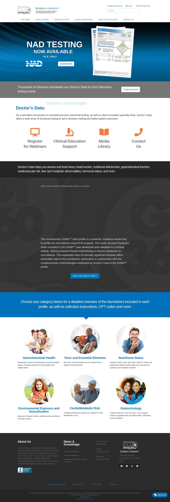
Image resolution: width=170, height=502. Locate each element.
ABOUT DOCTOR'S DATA (107, 19)
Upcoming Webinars (71, 455)
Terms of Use (97, 484)
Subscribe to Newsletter (56, 484)
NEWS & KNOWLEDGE (84, 19)
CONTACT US (128, 19)
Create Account (130, 89)
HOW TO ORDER (42, 19)
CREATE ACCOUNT (61, 19)
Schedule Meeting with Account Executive (75, 460)
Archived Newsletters (71, 451)
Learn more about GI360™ (85, 276)
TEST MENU (25, 19)
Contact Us (113, 484)
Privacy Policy (78, 484)
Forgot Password (143, 6)
